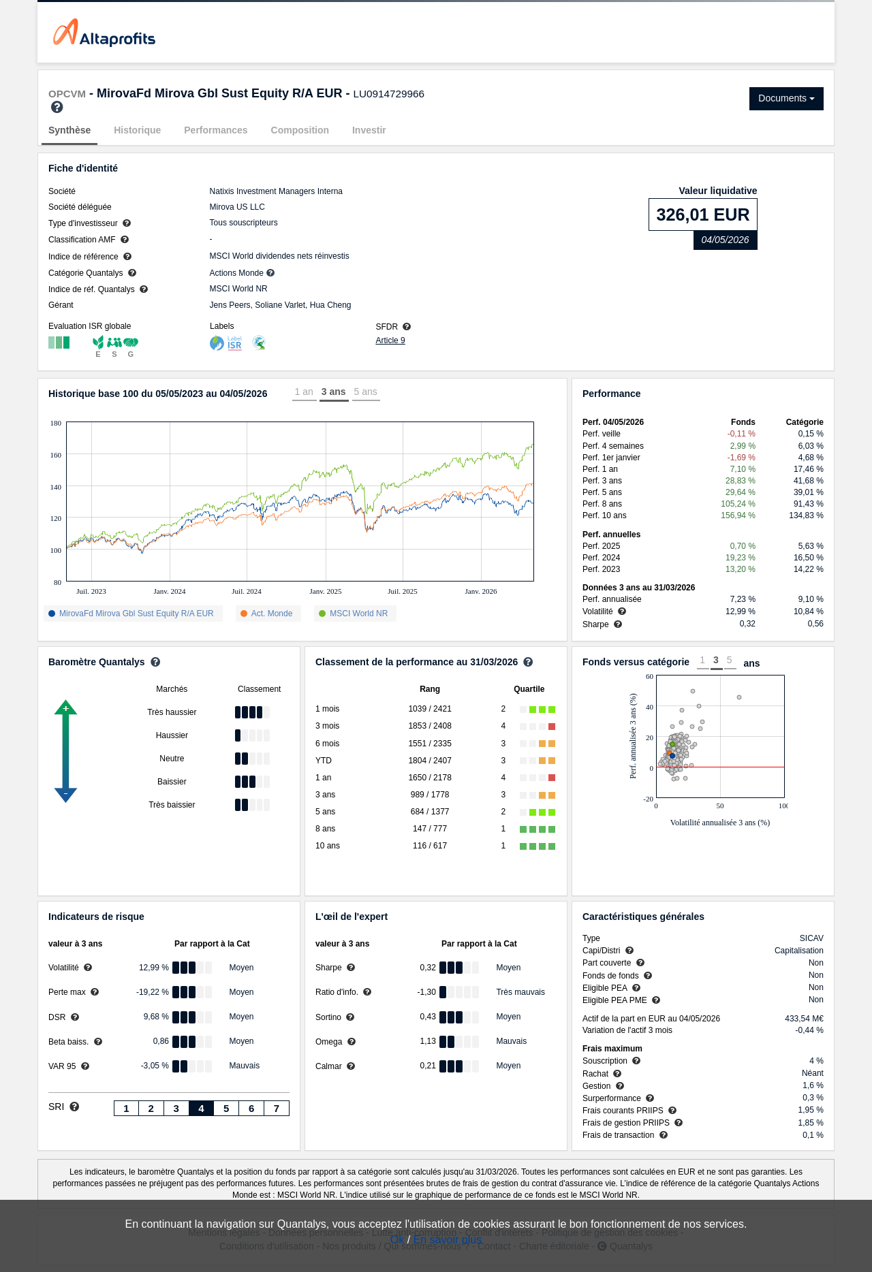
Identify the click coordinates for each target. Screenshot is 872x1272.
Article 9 (390, 340)
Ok (397, 1239)
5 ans (365, 391)
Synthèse (69, 130)
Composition (300, 130)
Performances (215, 130)
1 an (303, 391)
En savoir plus (448, 1239)
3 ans (334, 391)
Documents (786, 98)
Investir (369, 130)
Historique (137, 130)
